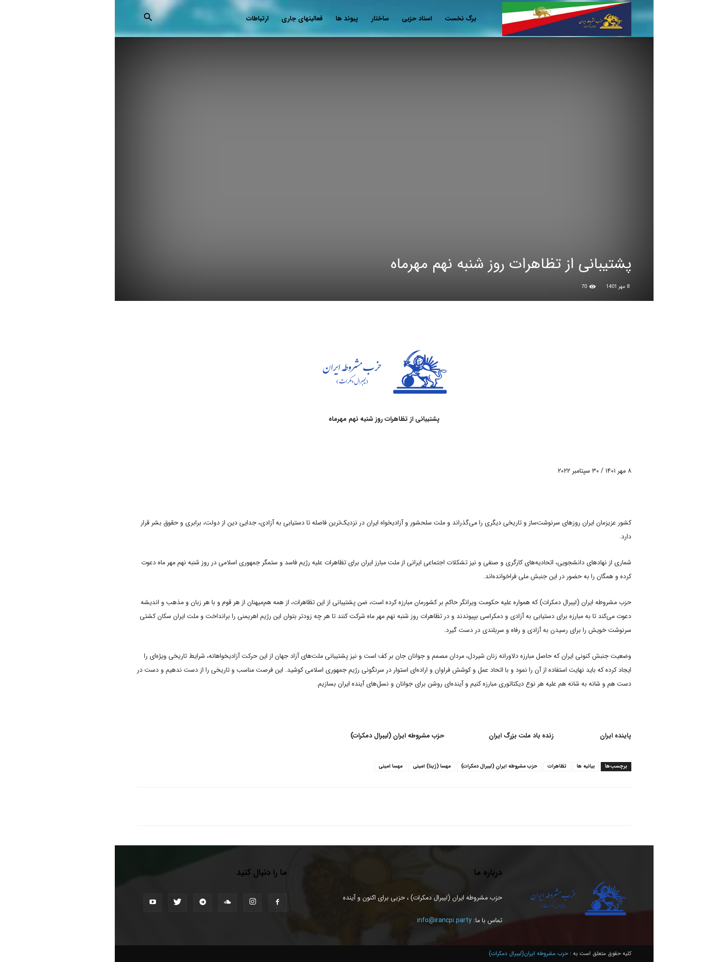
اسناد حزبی (385, 18)
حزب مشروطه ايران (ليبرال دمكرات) (467, 766)
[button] (116, 19)
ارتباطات (225, 18)
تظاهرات (525, 766)
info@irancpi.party (412, 920)
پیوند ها (315, 18)
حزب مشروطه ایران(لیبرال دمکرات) (496, 953)
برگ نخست (428, 18)
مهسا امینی (359, 766)
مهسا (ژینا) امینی (400, 766)
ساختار (348, 18)
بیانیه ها (554, 766)
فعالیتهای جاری (270, 18)
